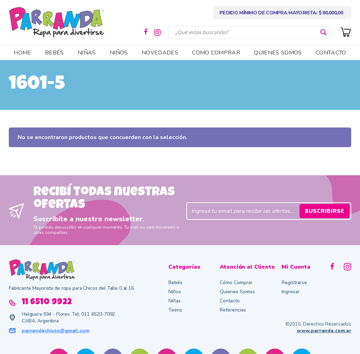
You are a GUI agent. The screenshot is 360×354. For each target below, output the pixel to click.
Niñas (174, 300)
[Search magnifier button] (323, 32)
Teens (175, 310)
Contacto (230, 300)
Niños (174, 291)
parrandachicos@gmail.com (55, 330)
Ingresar (291, 291)
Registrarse (294, 282)
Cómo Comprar (236, 282)
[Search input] (246, 32)
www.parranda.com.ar (324, 330)
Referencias (233, 310)
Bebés (175, 282)
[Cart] (346, 31)
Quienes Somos (237, 291)
